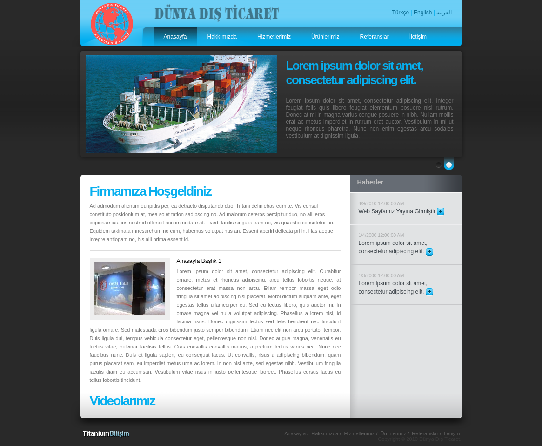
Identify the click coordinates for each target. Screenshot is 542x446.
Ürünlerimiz (325, 36)
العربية (444, 12)
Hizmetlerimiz (274, 36)
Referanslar (374, 36)
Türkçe (400, 12)
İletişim (418, 36)
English (423, 12)
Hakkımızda (222, 36)
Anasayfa (175, 36)
